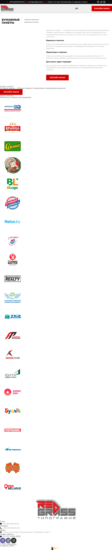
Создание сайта (7, 546)
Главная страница (31, 19)
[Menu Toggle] (76, 8)
